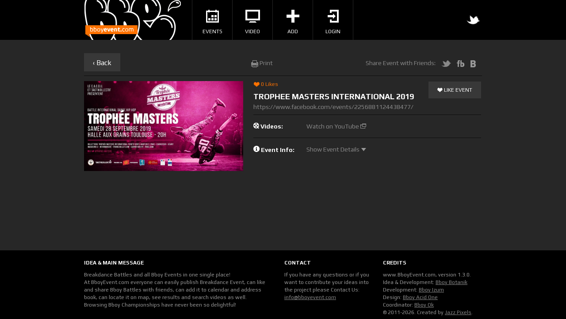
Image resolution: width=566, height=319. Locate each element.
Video (252, 22)
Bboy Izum (431, 290)
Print (262, 62)
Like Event (454, 90)
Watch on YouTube (336, 126)
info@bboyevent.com (310, 297)
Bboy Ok (424, 305)
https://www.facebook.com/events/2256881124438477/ (333, 106)
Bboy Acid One (420, 297)
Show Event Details (336, 149)
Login (332, 22)
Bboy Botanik (451, 282)
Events (212, 22)
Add (293, 22)
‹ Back (102, 62)
